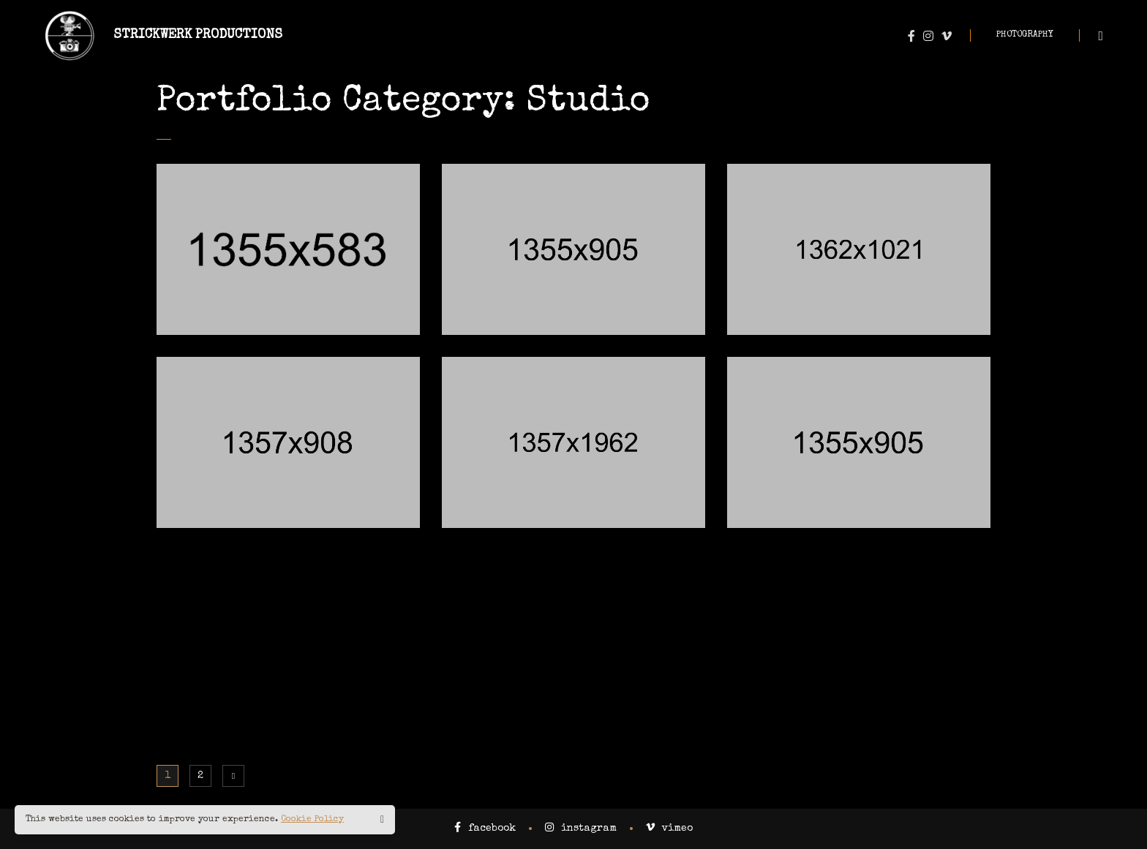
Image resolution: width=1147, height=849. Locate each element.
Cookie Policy (312, 819)
